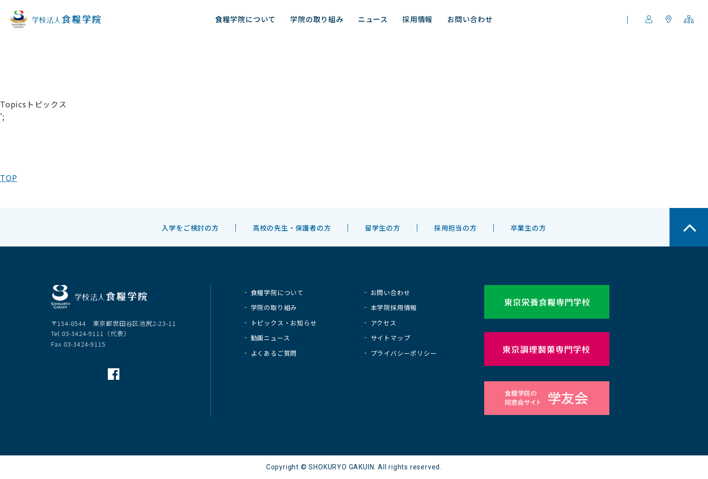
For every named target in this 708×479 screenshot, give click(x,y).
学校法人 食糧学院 (55, 19)
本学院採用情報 (394, 307)
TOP (8, 177)
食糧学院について (277, 292)
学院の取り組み (274, 307)
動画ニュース (270, 337)
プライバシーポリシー (404, 353)
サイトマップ (391, 337)
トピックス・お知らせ (284, 322)
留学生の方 (382, 228)
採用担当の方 (455, 228)
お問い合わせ (391, 292)
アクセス (384, 322)
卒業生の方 (528, 228)
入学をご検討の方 (190, 228)
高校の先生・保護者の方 (292, 228)
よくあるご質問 (274, 353)
